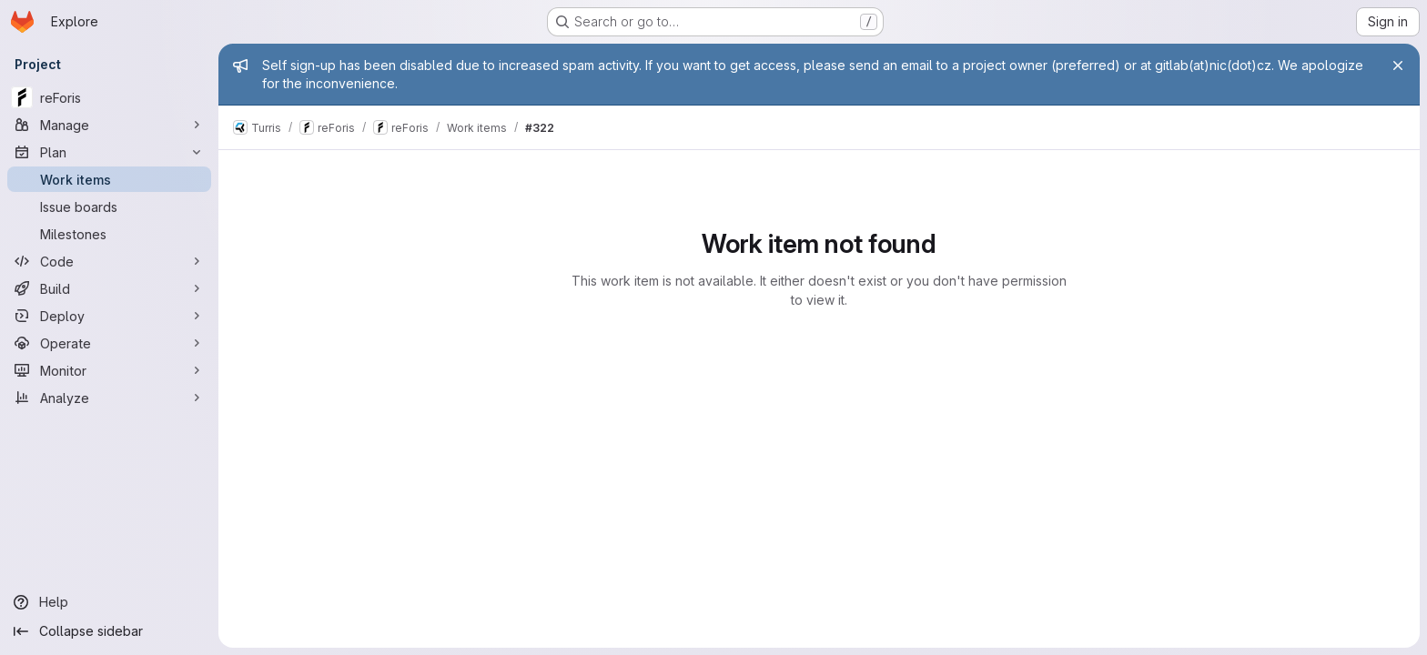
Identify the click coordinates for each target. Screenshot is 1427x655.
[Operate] (109, 343)
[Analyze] (109, 397)
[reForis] (109, 97)
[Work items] (109, 179)
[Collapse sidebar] (109, 631)
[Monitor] (109, 370)
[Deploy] (109, 315)
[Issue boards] (109, 206)
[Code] (109, 261)
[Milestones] (109, 234)
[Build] (109, 288)
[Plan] (109, 152)
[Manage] (109, 124)
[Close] (1398, 65)
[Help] (109, 602)
